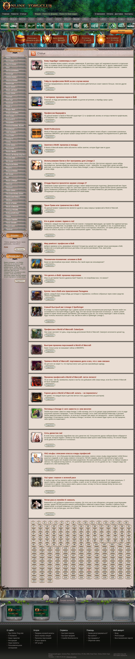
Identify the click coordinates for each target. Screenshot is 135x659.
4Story (8, 57)
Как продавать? (94, 638)
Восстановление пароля (124, 638)
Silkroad (9, 184)
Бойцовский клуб (12, 213)
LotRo (67, 19)
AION (13, 19)
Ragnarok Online (12, 164)
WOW (130, 19)
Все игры (121, 32)
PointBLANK (10, 158)
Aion (7, 67)
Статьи (23, 14)
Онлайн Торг (14, 619)
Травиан (9, 229)
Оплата (110, 14)
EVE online (40, 19)
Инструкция (12, 640)
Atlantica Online (11, 80)
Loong (8, 142)
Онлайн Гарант (41, 619)
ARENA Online (11, 77)
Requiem (94, 19)
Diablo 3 (9, 106)
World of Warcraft (12, 206)
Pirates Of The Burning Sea (15, 155)
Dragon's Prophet (12, 112)
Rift (7, 177)
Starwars (9, 187)
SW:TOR (122, 19)
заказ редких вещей (55, 40)
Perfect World (11, 151)
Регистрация (119, 636)
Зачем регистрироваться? (97, 633)
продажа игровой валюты (28, 40)
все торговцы (123, 600)
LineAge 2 (58, 19)
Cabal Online (10, 93)
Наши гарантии (14, 638)
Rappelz (9, 167)
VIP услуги (39, 643)
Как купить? (92, 636)
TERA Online (10, 190)
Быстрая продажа (68, 636)
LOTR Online (10, 145)
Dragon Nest (10, 109)
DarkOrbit (9, 103)
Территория (10, 226)
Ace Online (10, 61)
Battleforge (10, 83)
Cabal (22, 19)
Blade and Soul (11, 90)
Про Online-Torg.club (15, 633)
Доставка (119, 14)
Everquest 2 (10, 119)
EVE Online (10, 116)
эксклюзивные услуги (108, 40)
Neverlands (10, 148)
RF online (103, 19)
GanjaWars (10, 122)
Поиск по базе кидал (68, 14)
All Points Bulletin (12, 70)
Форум (38, 14)
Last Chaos (10, 135)
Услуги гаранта (40, 640)
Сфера (8, 216)
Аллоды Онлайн (12, 210)
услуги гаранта (81, 40)
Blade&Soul (31, 19)
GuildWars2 (49, 19)
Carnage (9, 96)
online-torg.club (24, 5)
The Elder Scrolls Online (14, 193)
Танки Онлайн (11, 222)
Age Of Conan (11, 64)
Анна (6, 247)
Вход (116, 633)
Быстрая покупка (67, 633)
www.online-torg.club (120, 654)
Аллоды (4, 19)
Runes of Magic (11, 180)
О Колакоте (12, 636)
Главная (5, 14)
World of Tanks (11, 203)
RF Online (9, 174)
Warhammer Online (13, 197)
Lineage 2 (9, 138)
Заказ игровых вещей (43, 636)
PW (76, 19)
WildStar (9, 200)
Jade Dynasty (11, 132)
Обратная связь (94, 640)
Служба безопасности (69, 638)
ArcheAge (112, 19)
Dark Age (9, 99)
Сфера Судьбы (11, 219)
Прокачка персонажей (43, 638)
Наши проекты (13, 643)
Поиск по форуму (50, 14)
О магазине (100, 14)
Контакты (129, 14)
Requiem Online (11, 171)
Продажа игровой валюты (44, 633)
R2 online (85, 19)
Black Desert (10, 87)
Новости (14, 14)
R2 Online (9, 161)
